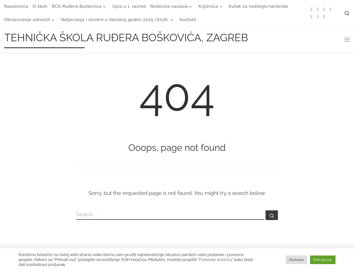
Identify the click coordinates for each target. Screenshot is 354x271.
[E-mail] (318, 9)
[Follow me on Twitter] (324, 9)
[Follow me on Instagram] (312, 17)
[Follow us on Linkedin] (324, 17)
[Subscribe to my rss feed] (312, 9)
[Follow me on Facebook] (330, 9)
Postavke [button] (296, 260)
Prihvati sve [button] (322, 260)
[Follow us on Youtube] (318, 17)
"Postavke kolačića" (215, 259)
